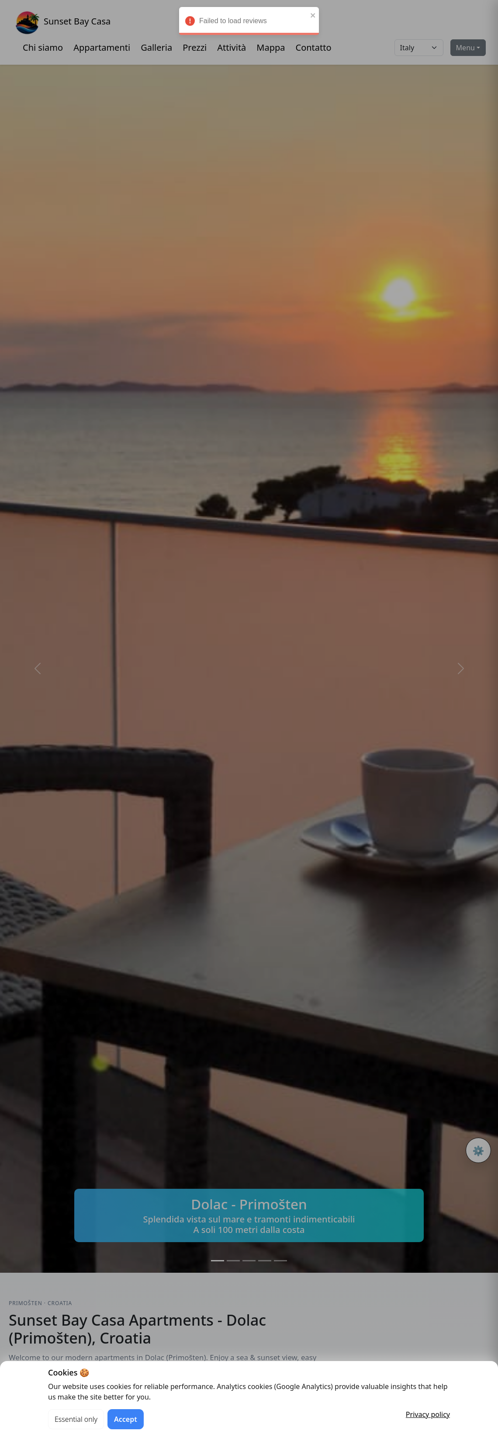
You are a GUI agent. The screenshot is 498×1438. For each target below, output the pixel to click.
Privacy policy (428, 1414)
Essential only (76, 1419)
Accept (125, 1419)
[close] (313, 17)
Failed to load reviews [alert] (249, 24)
